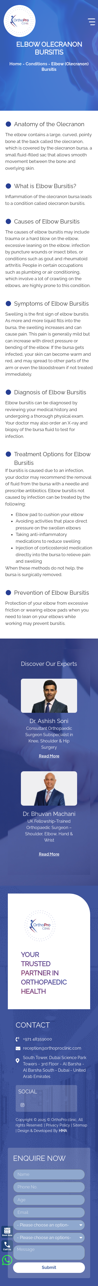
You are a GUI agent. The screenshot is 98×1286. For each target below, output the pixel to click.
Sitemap (80, 1125)
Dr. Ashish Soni (49, 721)
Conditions (36, 63)
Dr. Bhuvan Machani (49, 813)
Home (15, 63)
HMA (63, 1131)
